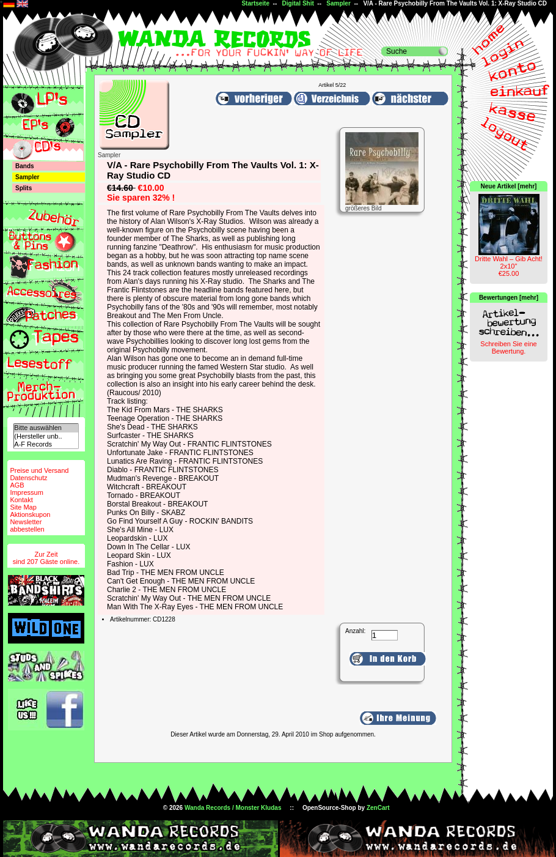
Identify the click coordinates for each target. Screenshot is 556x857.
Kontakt (21, 499)
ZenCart (378, 807)
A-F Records (46, 444)
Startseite (255, 3)
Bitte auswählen (46, 428)
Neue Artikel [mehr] (509, 186)
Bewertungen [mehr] (508, 297)
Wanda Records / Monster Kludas (233, 807)
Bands (24, 166)
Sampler (338, 3)
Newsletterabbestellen (27, 525)
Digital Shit (298, 3)
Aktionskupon (30, 514)
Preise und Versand (39, 470)
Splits (23, 188)
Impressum (26, 492)
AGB (17, 485)
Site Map (23, 507)
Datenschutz (28, 477)
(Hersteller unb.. (46, 436)
